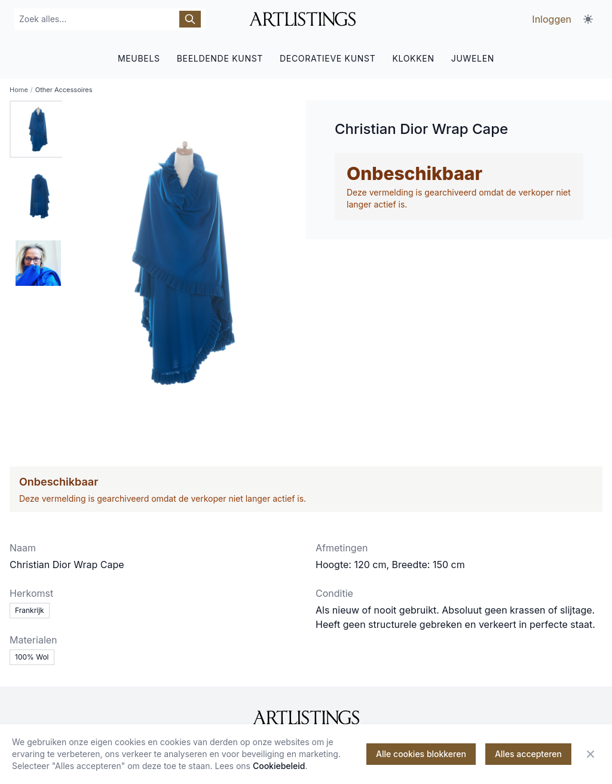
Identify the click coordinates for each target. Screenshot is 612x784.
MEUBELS (139, 58)
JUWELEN (472, 58)
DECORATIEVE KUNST (327, 58)
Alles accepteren (528, 754)
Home (19, 90)
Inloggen (551, 19)
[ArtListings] (306, 717)
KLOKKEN (413, 58)
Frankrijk (29, 610)
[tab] (38, 129)
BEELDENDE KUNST (220, 58)
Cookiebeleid (279, 766)
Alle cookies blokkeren (421, 754)
